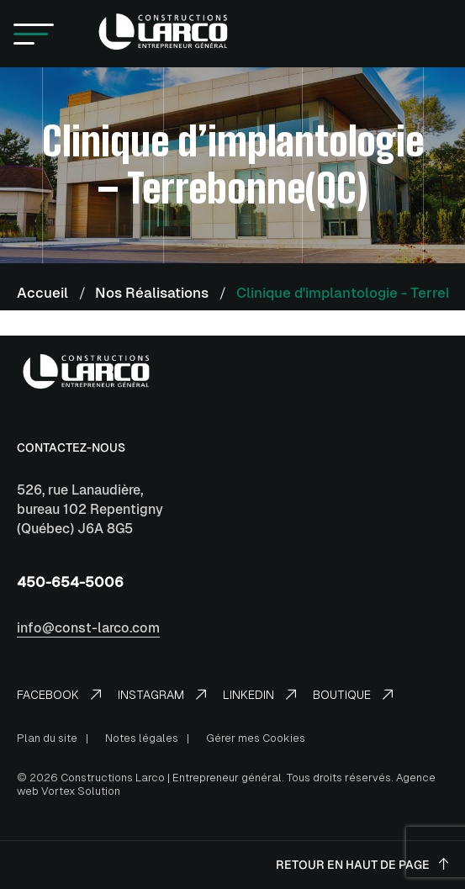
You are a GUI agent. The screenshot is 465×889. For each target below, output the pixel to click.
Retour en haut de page (362, 864)
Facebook (59, 694)
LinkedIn (259, 694)
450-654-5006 (70, 582)
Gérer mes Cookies (255, 738)
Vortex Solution (80, 791)
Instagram (162, 694)
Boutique (353, 694)
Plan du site (47, 738)
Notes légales (141, 738)
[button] (33, 34)
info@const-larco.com (88, 628)
